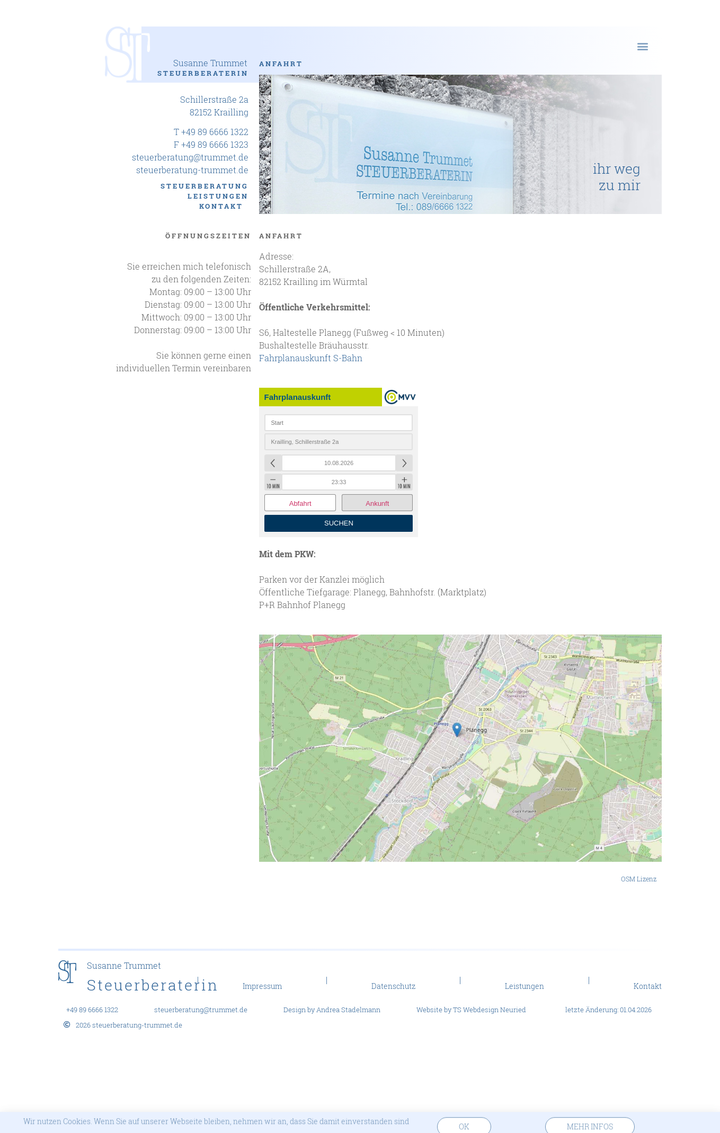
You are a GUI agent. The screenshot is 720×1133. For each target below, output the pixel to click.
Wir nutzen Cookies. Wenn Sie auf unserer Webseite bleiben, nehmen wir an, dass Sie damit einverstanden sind (216, 1125)
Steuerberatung (204, 186)
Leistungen (218, 196)
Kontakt (223, 206)
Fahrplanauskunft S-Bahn (310, 357)
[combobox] (338, 422)
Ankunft (377, 503)
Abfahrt (300, 503)
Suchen (338, 523)
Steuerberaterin (202, 73)
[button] (642, 46)
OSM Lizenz (638, 879)
